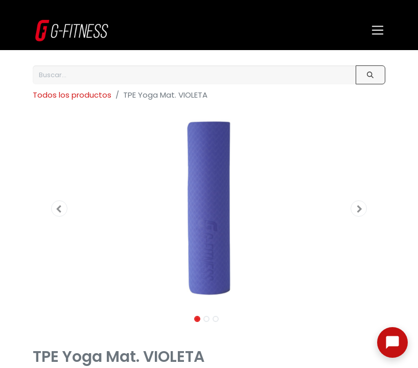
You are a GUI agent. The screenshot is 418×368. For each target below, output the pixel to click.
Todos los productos (72, 94)
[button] (59, 208)
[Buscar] (370, 74)
